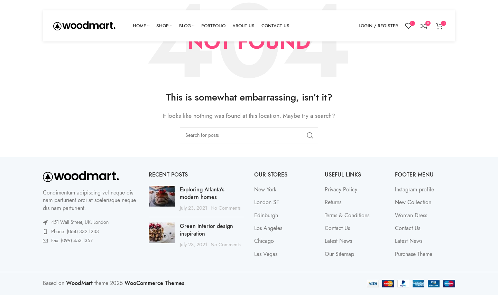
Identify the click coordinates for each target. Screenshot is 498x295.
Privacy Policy (341, 189)
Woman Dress (411, 215)
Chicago (264, 241)
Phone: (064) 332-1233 (75, 231)
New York (265, 189)
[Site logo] (84, 25)
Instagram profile (414, 189)
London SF (266, 202)
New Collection (413, 202)
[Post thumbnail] (162, 199)
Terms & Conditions (347, 215)
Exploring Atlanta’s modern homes (202, 193)
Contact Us (337, 228)
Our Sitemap (339, 254)
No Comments (226, 207)
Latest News (338, 241)
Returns (333, 202)
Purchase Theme (413, 254)
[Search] (249, 135)
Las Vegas (265, 254)
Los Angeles (268, 228)
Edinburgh (266, 215)
